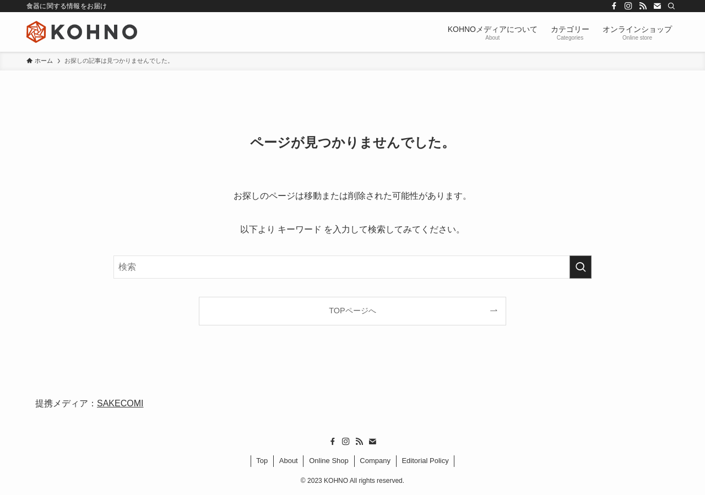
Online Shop (329, 460)
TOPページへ (352, 310)
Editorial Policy (425, 460)
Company (375, 460)
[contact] (657, 6)
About (288, 460)
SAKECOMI (120, 403)
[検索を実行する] (581, 267)
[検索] (671, 6)
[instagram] (628, 6)
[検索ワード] (352, 267)
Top (262, 460)
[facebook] (614, 6)
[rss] (643, 6)
